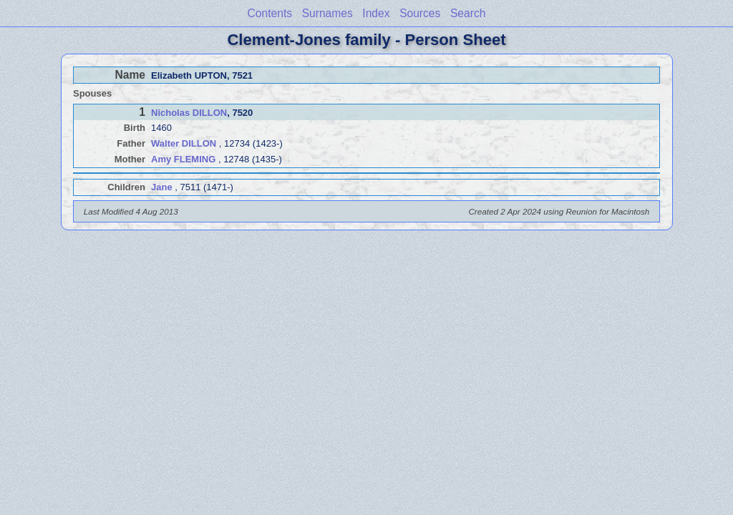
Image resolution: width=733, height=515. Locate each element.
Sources (419, 13)
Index (375, 13)
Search (467, 13)
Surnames (327, 13)
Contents (270, 13)
